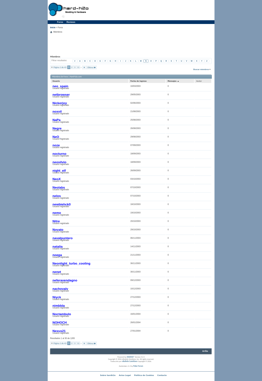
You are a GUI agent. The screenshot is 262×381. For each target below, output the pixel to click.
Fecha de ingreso (138, 81)
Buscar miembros (201, 69)
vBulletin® (130, 357)
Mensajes (173, 81)
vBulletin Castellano (129, 361)
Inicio (52, 27)
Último (91, 67)
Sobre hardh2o (108, 375)
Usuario (56, 81)
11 (78, 67)
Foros (60, 22)
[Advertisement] (152, 10)
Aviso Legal (125, 375)
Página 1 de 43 (60, 67)
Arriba (205, 351)
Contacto (162, 375)
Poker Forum (138, 366)
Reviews (71, 22)
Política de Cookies (144, 375)
